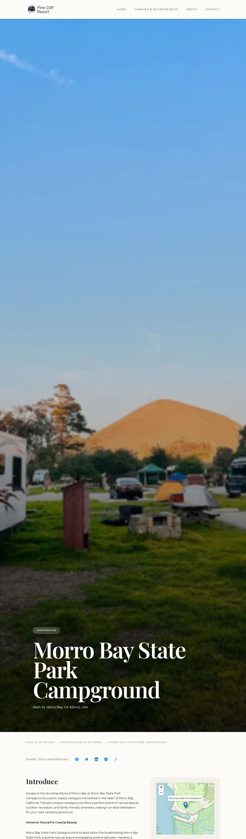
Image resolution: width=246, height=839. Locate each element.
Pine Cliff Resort (40, 742)
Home (121, 9)
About (191, 9)
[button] (185, 805)
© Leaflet (209, 833)
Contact (213, 9)
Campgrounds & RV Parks (81, 742)
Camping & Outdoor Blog (156, 9)
